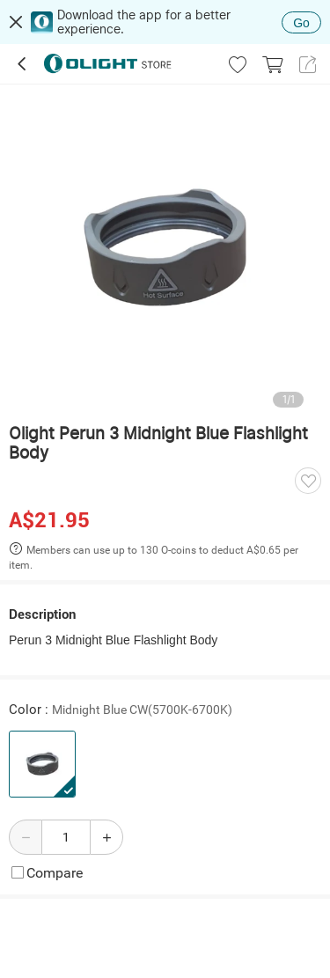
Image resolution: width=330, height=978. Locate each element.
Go (301, 23)
